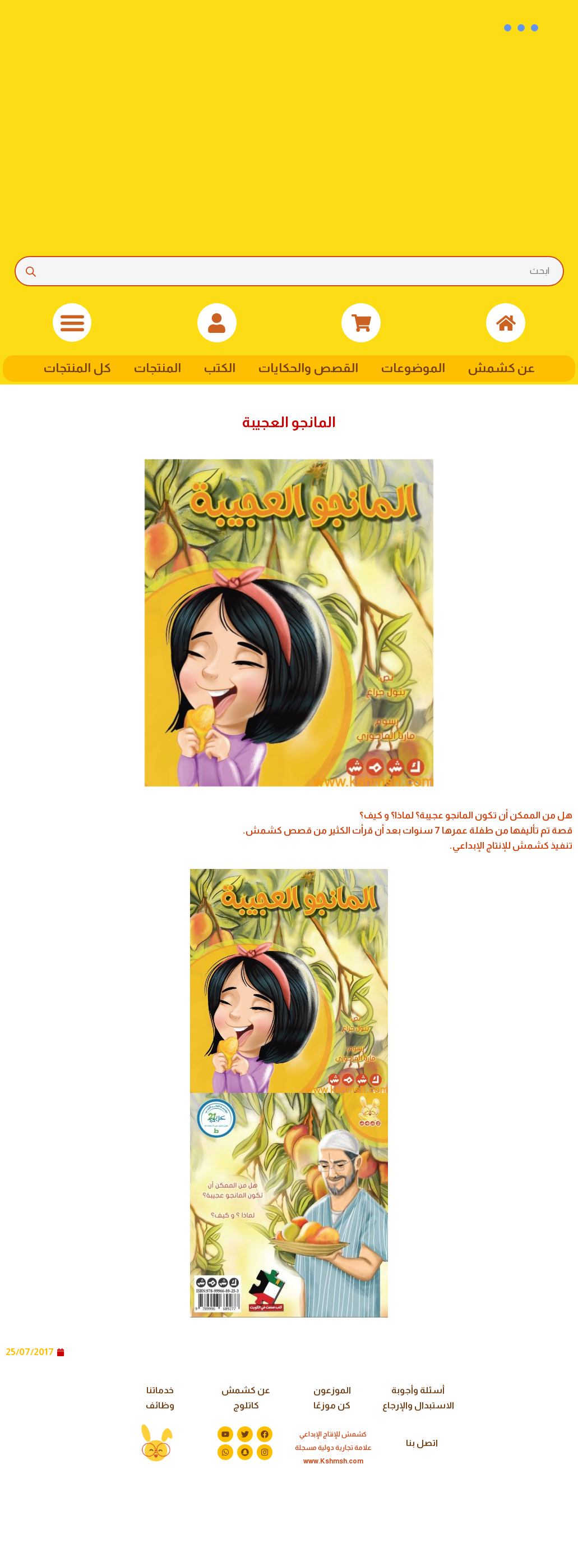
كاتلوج (246, 1405)
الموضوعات (413, 368)
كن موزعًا (331, 1405)
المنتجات (157, 368)
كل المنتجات (77, 368)
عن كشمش (501, 368)
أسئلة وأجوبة (418, 1390)
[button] (72, 322)
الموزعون (332, 1390)
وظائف (160, 1405)
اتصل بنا (422, 1443)
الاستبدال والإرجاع (418, 1405)
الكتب (219, 368)
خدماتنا (160, 1390)
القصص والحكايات (308, 368)
